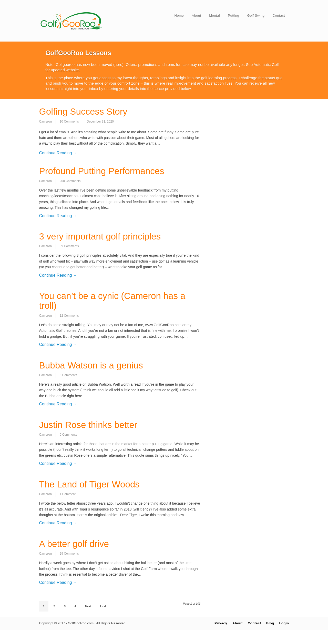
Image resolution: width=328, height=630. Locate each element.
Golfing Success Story (83, 111)
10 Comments (69, 121)
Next (88, 606)
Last (103, 606)
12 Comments (69, 315)
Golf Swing (256, 15)
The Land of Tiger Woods (89, 484)
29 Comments (69, 553)
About (196, 15)
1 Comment (68, 494)
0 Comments (68, 434)
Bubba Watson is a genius (91, 365)
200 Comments (70, 181)
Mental (214, 15)
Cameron (45, 121)
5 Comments (68, 375)
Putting (233, 15)
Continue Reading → (58, 153)
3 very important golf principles (100, 236)
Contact (279, 15)
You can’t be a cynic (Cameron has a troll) (112, 301)
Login (284, 623)
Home (179, 15)
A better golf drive (74, 544)
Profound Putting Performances (101, 171)
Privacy (220, 623)
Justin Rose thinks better (88, 425)
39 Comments (69, 246)
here (118, 64)
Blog (270, 623)
